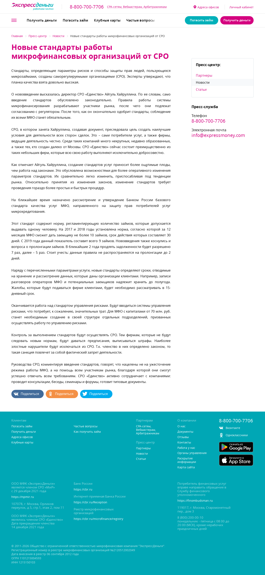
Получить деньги (42, 20)
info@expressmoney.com (218, 135)
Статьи (201, 89)
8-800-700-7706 (87, 7)
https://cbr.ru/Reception (90, 502)
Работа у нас (186, 448)
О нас (181, 426)
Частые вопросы (140, 20)
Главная (17, 36)
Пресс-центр (38, 36)
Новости (58, 36)
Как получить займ (87, 432)
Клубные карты (107, 20)
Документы (185, 432)
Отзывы (183, 437)
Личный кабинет (241, 7)
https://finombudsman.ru (195, 501)
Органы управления (192, 453)
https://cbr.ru (83, 489)
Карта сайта (186, 467)
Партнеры (204, 75)
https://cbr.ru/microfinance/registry (98, 519)
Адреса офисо (206, 7)
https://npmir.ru (22, 497)
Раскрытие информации (186, 460)
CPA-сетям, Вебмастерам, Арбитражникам (137, 7)
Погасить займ (75, 20)
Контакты (184, 442)
